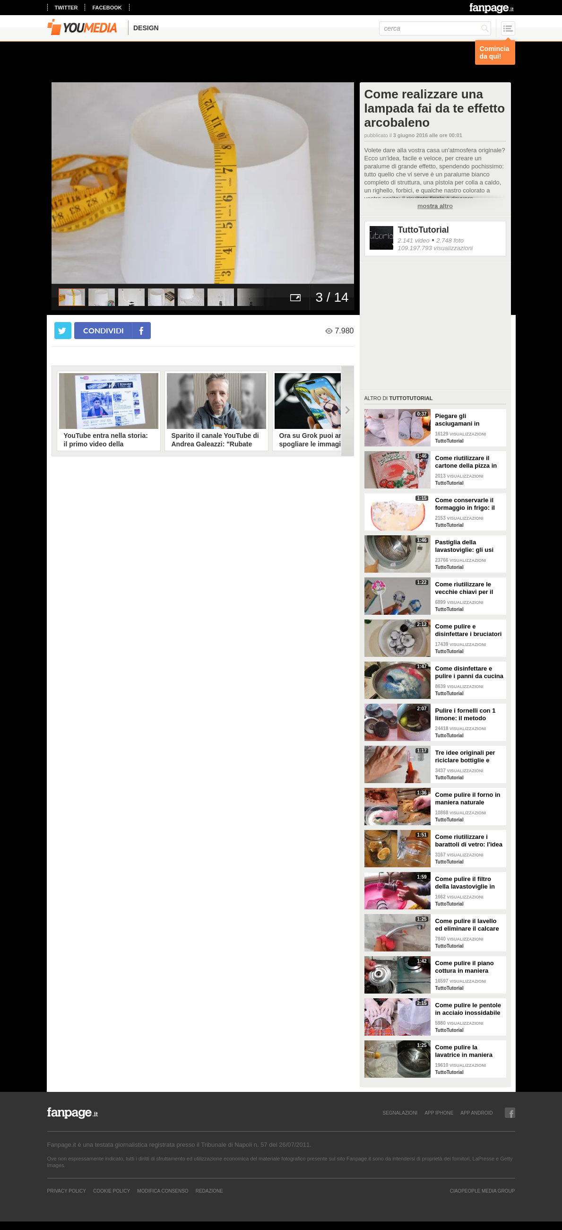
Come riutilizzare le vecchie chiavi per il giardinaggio (464, 588)
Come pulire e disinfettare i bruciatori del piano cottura (468, 630)
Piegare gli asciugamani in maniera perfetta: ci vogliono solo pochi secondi (464, 419)
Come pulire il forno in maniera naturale (468, 798)
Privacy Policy (66, 1190)
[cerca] (435, 28)
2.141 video (414, 240)
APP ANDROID (476, 1112)
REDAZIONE (209, 1190)
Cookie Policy (111, 1190)
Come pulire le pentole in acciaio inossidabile (468, 1009)
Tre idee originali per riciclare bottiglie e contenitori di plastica (467, 756)
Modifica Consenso (162, 1190)
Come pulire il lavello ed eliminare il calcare (467, 924)
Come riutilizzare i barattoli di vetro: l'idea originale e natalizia (469, 840)
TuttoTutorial (423, 230)
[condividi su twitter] (62, 330)
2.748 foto (450, 240)
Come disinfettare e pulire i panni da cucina (469, 672)
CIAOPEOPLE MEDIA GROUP (482, 1190)
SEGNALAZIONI (399, 1112)
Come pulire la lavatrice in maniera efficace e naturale (464, 1051)
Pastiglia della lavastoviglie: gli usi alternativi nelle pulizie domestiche (468, 546)
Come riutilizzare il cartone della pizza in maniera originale (466, 462)
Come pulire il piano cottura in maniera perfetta (464, 967)
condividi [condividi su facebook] (103, 330)
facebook (106, 7)
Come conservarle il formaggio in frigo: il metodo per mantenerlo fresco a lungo (469, 504)
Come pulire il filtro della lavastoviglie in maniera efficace (465, 882)
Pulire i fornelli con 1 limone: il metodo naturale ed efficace (465, 714)
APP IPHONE (438, 1112)
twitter (66, 7)
